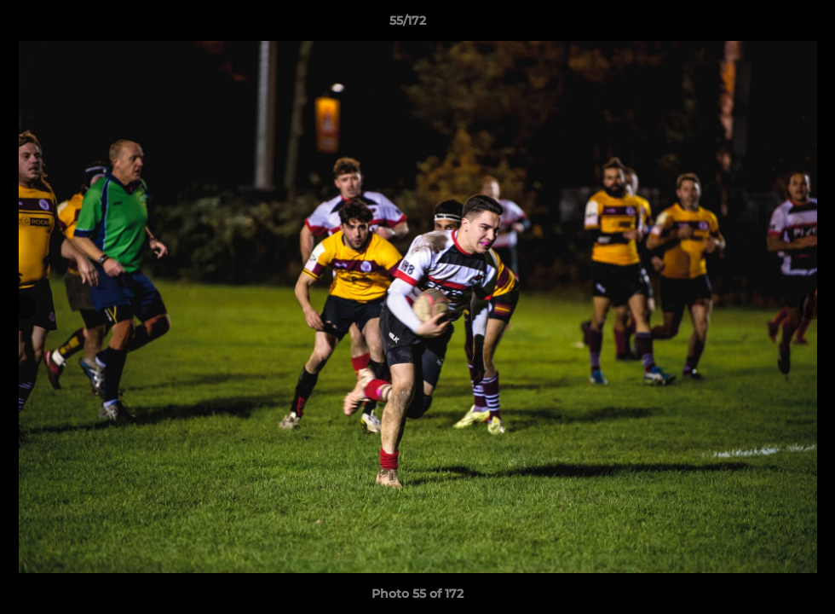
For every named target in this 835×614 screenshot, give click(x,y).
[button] (763, 24)
